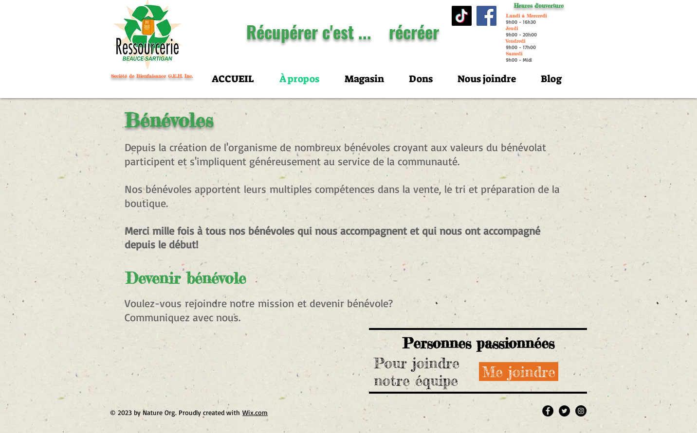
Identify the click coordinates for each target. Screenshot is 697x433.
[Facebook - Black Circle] (547, 410)
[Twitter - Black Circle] (564, 410)
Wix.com (255, 412)
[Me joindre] (518, 371)
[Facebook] (486, 16)
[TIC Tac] (462, 16)
